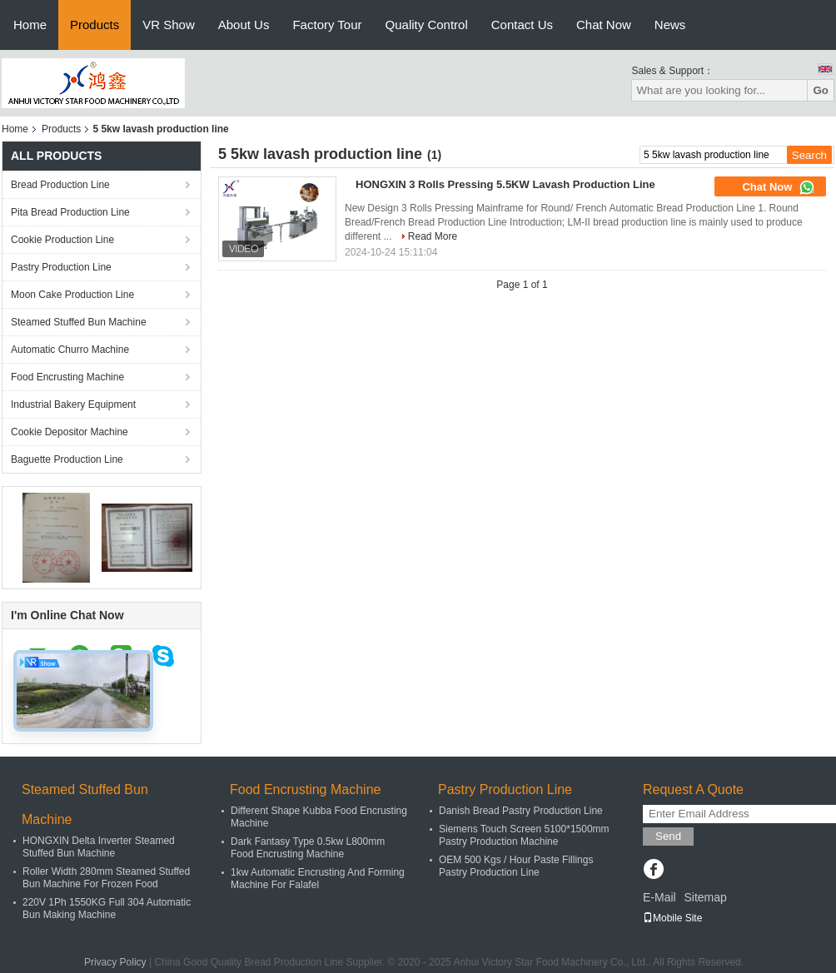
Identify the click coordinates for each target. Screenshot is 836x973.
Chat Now (603, 24)
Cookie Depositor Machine (69, 432)
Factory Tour (326, 24)
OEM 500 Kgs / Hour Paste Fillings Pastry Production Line (516, 866)
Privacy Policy (115, 962)
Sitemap (705, 897)
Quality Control (427, 24)
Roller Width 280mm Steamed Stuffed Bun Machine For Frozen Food (106, 878)
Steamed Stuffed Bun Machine (79, 322)
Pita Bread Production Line (70, 212)
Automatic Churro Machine (70, 349)
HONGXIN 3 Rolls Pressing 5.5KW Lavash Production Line (505, 184)
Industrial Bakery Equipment (73, 404)
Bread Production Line (60, 185)
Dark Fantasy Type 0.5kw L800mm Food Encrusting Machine (308, 848)
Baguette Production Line (67, 459)
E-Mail (659, 897)
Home (30, 24)
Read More (432, 236)
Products (94, 24)
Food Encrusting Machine (67, 377)
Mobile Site (672, 918)
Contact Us (522, 24)
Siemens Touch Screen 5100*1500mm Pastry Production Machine (524, 835)
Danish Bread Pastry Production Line (521, 811)
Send (668, 836)
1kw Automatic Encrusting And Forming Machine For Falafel (318, 878)
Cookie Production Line (62, 240)
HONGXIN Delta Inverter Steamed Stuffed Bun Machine (98, 847)
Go (821, 90)
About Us (244, 24)
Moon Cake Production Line (72, 294)
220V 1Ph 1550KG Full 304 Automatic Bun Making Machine (106, 908)
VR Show (168, 24)
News (670, 24)
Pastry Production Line (61, 267)
